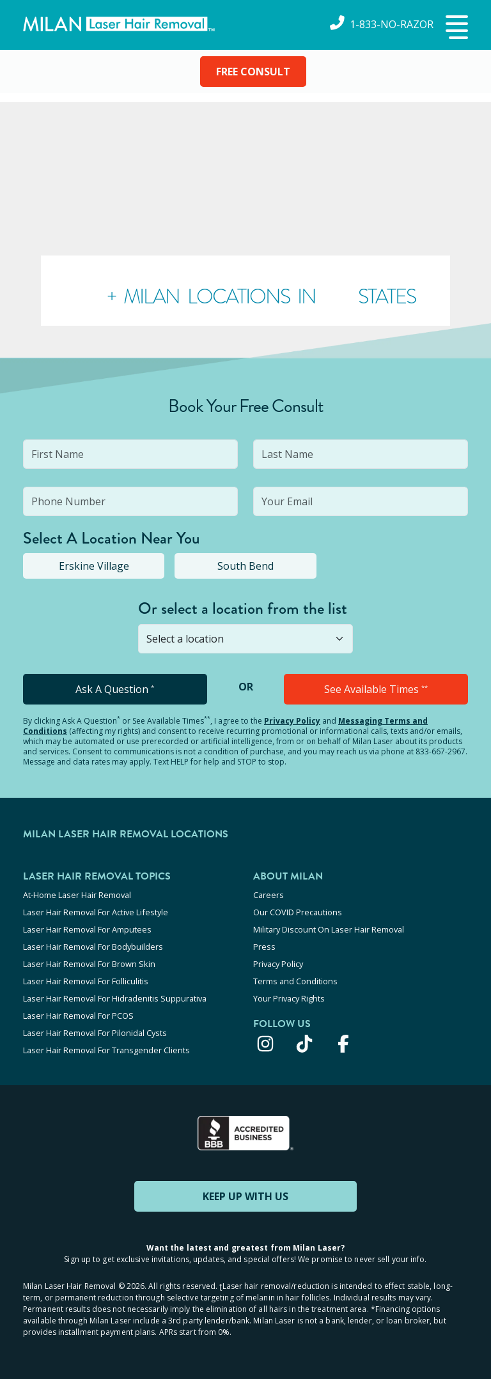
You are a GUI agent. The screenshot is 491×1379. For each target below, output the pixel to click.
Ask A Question (114, 689)
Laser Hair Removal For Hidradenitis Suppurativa (115, 998)
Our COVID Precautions (297, 912)
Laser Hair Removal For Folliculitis (85, 981)
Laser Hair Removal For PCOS (78, 1015)
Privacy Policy (292, 720)
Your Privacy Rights (289, 998)
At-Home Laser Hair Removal (77, 895)
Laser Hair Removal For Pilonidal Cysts (95, 1033)
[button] (455, 28)
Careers (268, 895)
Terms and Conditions (295, 981)
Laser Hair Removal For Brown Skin (89, 964)
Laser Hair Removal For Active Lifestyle (95, 912)
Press (264, 946)
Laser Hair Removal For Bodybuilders (93, 946)
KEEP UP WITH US (245, 1196)
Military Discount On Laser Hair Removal (328, 929)
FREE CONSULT (253, 72)
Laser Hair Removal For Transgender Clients (106, 1050)
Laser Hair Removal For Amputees (87, 929)
